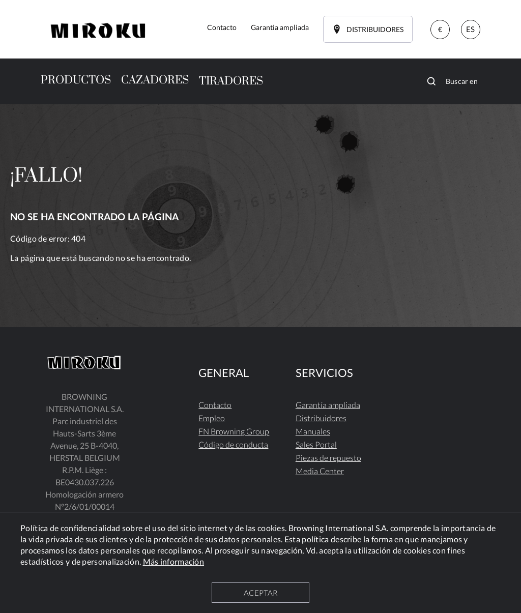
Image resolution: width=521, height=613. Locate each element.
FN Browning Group (233, 431)
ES (470, 29)
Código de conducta (233, 444)
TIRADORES (231, 81)
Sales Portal (316, 444)
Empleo (211, 418)
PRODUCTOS (76, 80)
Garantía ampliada (328, 405)
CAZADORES (155, 80)
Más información (174, 561)
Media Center (320, 471)
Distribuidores (321, 418)
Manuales (313, 431)
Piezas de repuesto (328, 457)
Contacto (214, 405)
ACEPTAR (260, 592)
